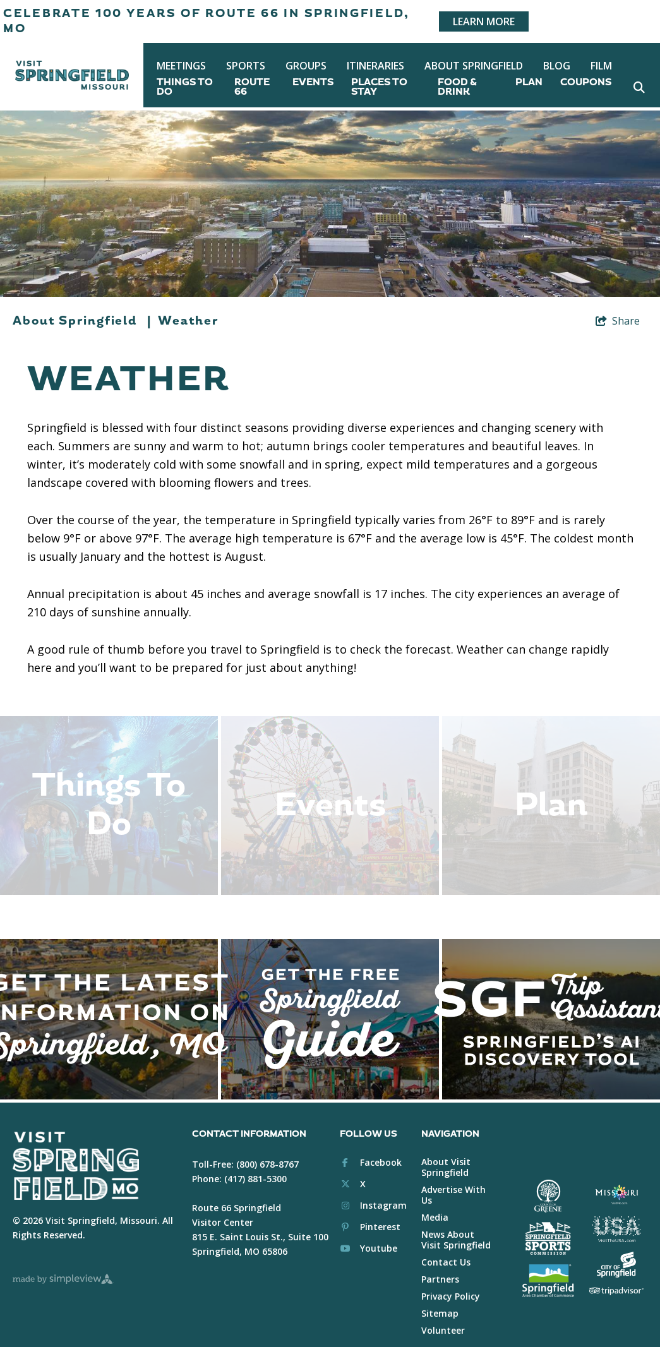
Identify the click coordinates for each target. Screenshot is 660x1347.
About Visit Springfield (446, 1151)
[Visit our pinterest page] (370, 1212)
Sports (245, 66)
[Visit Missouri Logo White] (616, 1179)
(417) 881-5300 (255, 1163)
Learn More (484, 21)
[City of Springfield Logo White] (616, 1249)
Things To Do (185, 87)
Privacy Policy (450, 1280)
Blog (556, 66)
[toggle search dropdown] (639, 86)
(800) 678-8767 (267, 1148)
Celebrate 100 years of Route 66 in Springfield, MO (206, 21)
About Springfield (473, 66)
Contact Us (446, 1246)
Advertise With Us (453, 1179)
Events (312, 82)
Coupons (585, 82)
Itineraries (375, 66)
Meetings (181, 66)
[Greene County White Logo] (548, 1180)
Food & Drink (457, 87)
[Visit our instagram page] (373, 1190)
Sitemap (440, 1297)
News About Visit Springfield (456, 1223)
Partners (440, 1263)
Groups (306, 66)
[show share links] (617, 320)
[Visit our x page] (353, 1168)
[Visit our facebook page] (371, 1146)
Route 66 (252, 87)
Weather (188, 321)
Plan (529, 82)
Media (434, 1201)
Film (601, 66)
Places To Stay (379, 87)
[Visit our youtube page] (368, 1233)
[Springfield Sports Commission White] (548, 1222)
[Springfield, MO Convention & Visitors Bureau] (72, 75)
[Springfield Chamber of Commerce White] (548, 1264)
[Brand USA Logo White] (616, 1214)
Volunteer (443, 1314)
